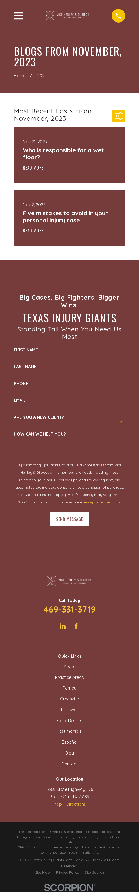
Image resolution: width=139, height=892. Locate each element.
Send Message (69, 519)
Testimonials (69, 731)
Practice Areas (69, 677)
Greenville (69, 698)
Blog (69, 753)
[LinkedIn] (63, 626)
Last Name (25, 366)
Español (69, 742)
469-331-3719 (70, 609)
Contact (70, 763)
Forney (69, 688)
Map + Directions (69, 804)
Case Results (69, 720)
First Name (26, 349)
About (70, 666)
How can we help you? (40, 434)
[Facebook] (76, 626)
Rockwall (69, 709)
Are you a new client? (39, 417)
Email (20, 400)
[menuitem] (42, 872)
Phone (21, 383)
